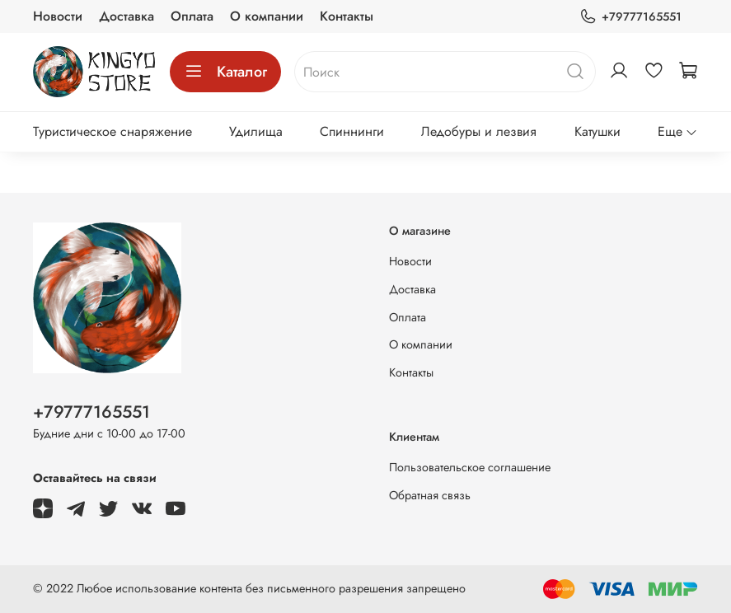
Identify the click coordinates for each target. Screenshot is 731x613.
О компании (266, 16)
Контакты (346, 16)
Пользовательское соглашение (470, 467)
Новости (57, 16)
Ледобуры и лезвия (479, 131)
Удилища (256, 131)
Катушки (597, 131)
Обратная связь (430, 495)
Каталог (225, 71)
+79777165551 (630, 17)
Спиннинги (352, 131)
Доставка (126, 16)
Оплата (192, 16)
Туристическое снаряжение (112, 131)
